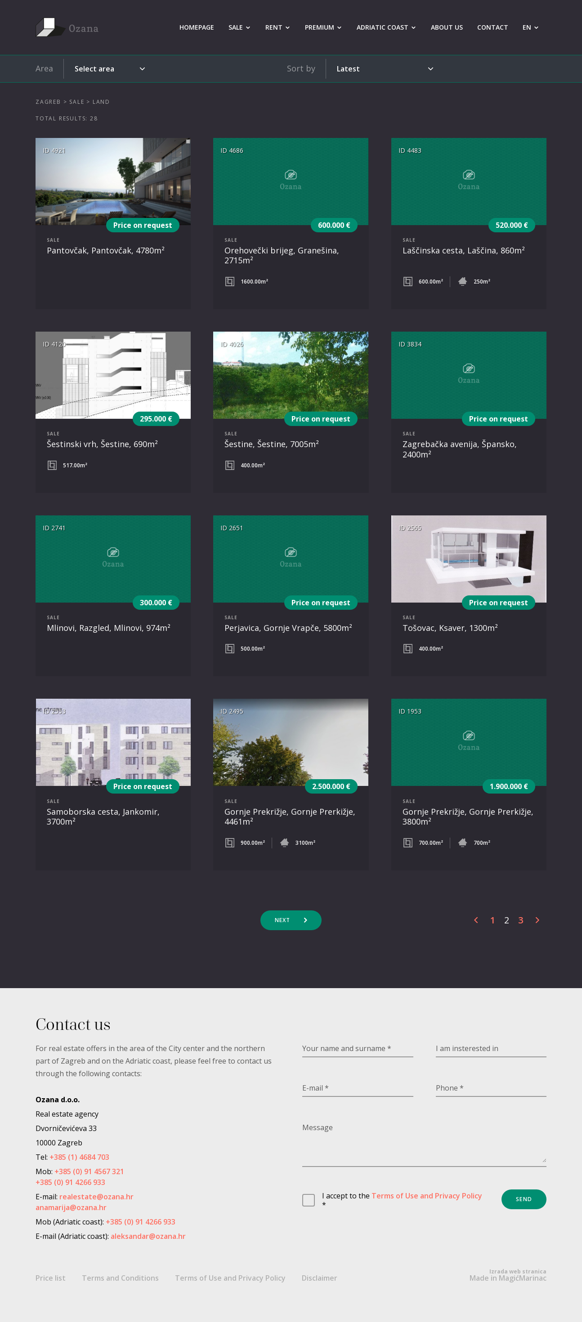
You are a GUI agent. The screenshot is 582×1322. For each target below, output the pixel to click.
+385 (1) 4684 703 (79, 1157)
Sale (235, 27)
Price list (51, 1278)
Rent (273, 27)
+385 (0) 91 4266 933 (70, 1182)
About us (447, 27)
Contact (492, 27)
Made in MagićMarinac (508, 1275)
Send (524, 1199)
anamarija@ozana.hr (71, 1207)
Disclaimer (319, 1278)
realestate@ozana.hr (96, 1196)
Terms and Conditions (120, 1278)
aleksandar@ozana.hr (148, 1236)
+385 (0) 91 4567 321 (89, 1171)
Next (283, 920)
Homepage (196, 27)
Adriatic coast (382, 27)
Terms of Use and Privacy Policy (427, 1196)
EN (527, 27)
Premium (319, 27)
